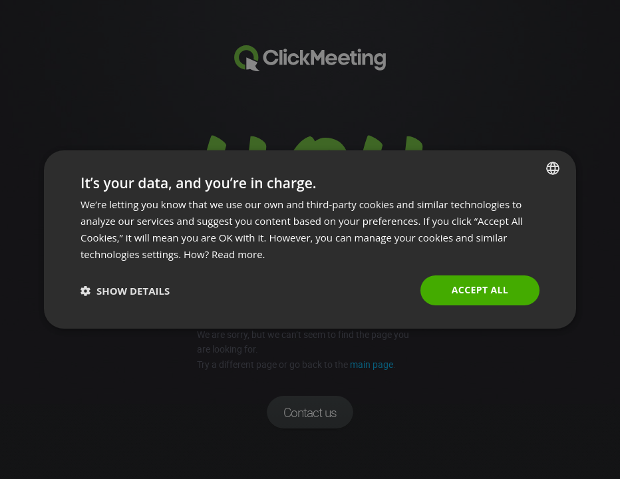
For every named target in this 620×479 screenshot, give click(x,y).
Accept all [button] (480, 289)
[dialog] (310, 239)
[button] (125, 290)
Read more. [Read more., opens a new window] (238, 254)
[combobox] (552, 168)
